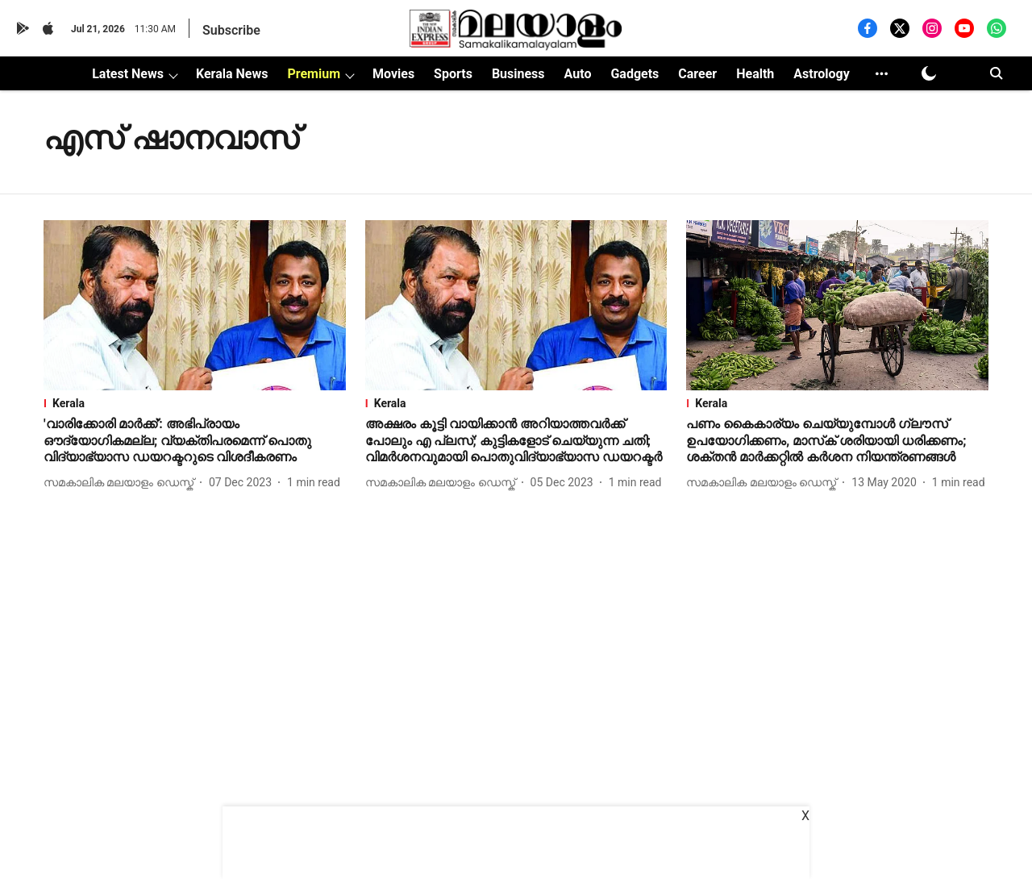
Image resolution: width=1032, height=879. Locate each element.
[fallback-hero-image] (195, 305)
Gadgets (634, 73)
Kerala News (232, 73)
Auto (578, 73)
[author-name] (122, 482)
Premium (313, 73)
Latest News (128, 73)
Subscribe (231, 30)
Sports (453, 73)
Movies (393, 73)
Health (755, 73)
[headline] (195, 441)
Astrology (821, 73)
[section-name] (195, 403)
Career (697, 73)
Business (518, 73)
